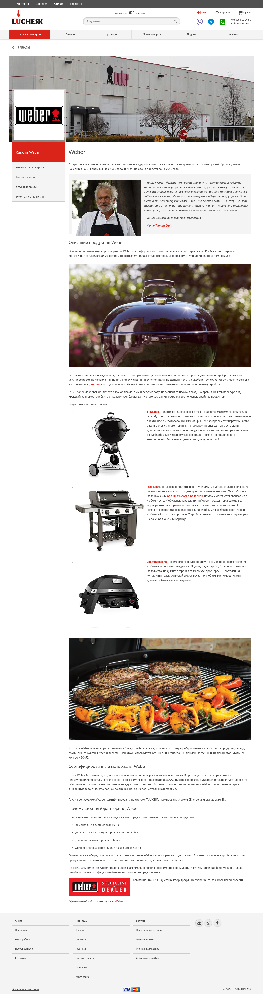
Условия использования (25, 989)
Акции (70, 34)
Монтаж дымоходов (147, 948)
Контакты (23, 4)
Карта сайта (82, 977)
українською (121, 12)
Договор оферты (85, 958)
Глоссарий (81, 967)
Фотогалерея (151, 34)
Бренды (111, 34)
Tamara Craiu (163, 225)
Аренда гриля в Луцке (148, 958)
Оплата (59, 4)
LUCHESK (246, 989)
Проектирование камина (150, 930)
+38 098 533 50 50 (241, 19)
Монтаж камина (145, 939)
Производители (24, 948)
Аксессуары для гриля (30, 167)
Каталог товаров (30, 34)
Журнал (192, 34)
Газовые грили (25, 177)
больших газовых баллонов (185, 496)
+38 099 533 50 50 (241, 23)
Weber (119, 901)
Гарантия (76, 4)
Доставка (41, 4)
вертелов (97, 384)
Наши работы (22, 939)
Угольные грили (26, 187)
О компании (22, 930)
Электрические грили (30, 196)
